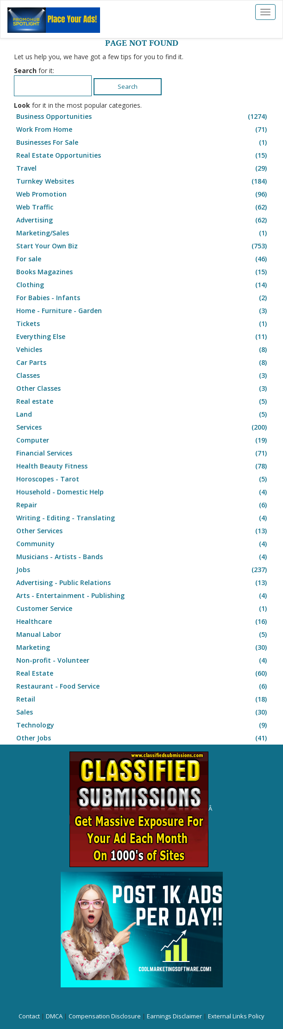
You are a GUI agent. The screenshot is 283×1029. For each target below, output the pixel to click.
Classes (142, 375)
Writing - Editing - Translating (142, 517)
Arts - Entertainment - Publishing (142, 595)
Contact (29, 1016)
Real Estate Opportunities (142, 155)
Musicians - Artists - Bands (142, 556)
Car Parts (142, 362)
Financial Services (142, 453)
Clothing (142, 284)
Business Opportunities (142, 116)
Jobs (142, 569)
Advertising (142, 220)
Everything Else (142, 336)
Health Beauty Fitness (142, 466)
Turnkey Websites (142, 181)
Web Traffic (142, 207)
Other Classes (142, 388)
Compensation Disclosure (105, 1016)
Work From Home (142, 129)
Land (142, 414)
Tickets (142, 323)
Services (142, 427)
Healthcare (142, 621)
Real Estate (142, 673)
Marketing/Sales (142, 233)
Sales (142, 712)
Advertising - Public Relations (142, 582)
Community (142, 543)
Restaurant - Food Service (142, 686)
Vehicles (142, 349)
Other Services (142, 530)
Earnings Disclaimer (174, 1016)
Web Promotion (142, 194)
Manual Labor (142, 634)
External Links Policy (236, 1016)
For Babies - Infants (142, 297)
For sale (142, 259)
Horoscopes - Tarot (142, 479)
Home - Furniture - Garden (142, 310)
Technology (142, 725)
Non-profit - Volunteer (142, 660)
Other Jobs (142, 738)
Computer (142, 440)
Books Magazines (142, 271)
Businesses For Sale (142, 142)
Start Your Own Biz (142, 246)
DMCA (54, 1016)
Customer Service (142, 608)
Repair (142, 505)
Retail (142, 699)
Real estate (142, 401)
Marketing (142, 647)
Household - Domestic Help (142, 492)
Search (128, 86)
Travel (142, 168)
